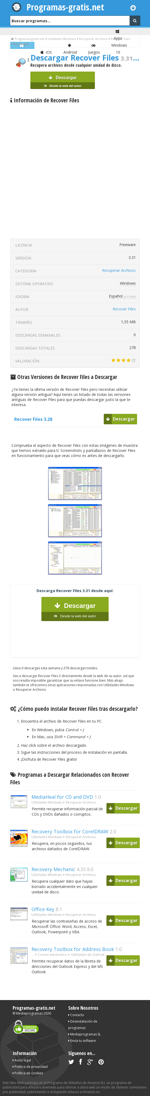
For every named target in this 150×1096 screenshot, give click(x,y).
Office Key (42, 909)
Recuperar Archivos (119, 270)
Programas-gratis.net (65, 7)
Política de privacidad (30, 1066)
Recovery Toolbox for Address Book (72, 949)
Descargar (63, 82)
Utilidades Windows (46, 802)
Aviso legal (22, 1060)
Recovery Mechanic (53, 869)
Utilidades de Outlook (88, 954)
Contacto (76, 1015)
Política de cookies (28, 1073)
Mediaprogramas (29, 1013)
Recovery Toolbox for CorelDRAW (69, 831)
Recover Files (124, 308)
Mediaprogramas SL (84, 1034)
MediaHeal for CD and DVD (62, 797)
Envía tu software (82, 1040)
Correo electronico (52, 954)
